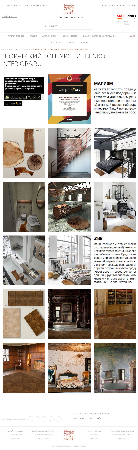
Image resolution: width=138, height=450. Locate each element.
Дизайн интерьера (15, 431)
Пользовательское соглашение (123, 434)
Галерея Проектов (16, 36)
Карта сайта (122, 438)
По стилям (55, 42)
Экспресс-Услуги (44, 438)
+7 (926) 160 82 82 (96, 418)
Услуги (69, 42)
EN (134, 36)
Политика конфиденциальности (123, 431)
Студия (33, 36)
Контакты (83, 42)
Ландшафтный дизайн (44, 434)
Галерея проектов (94, 431)
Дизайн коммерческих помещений (99, 36)
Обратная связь (9, 16)
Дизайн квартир (49, 36)
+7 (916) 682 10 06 (127, 5)
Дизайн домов (70, 36)
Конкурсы (26, 49)
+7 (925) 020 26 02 (110, 5)
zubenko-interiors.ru (69, 17)
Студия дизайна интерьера (10, 49)
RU (131, 36)
